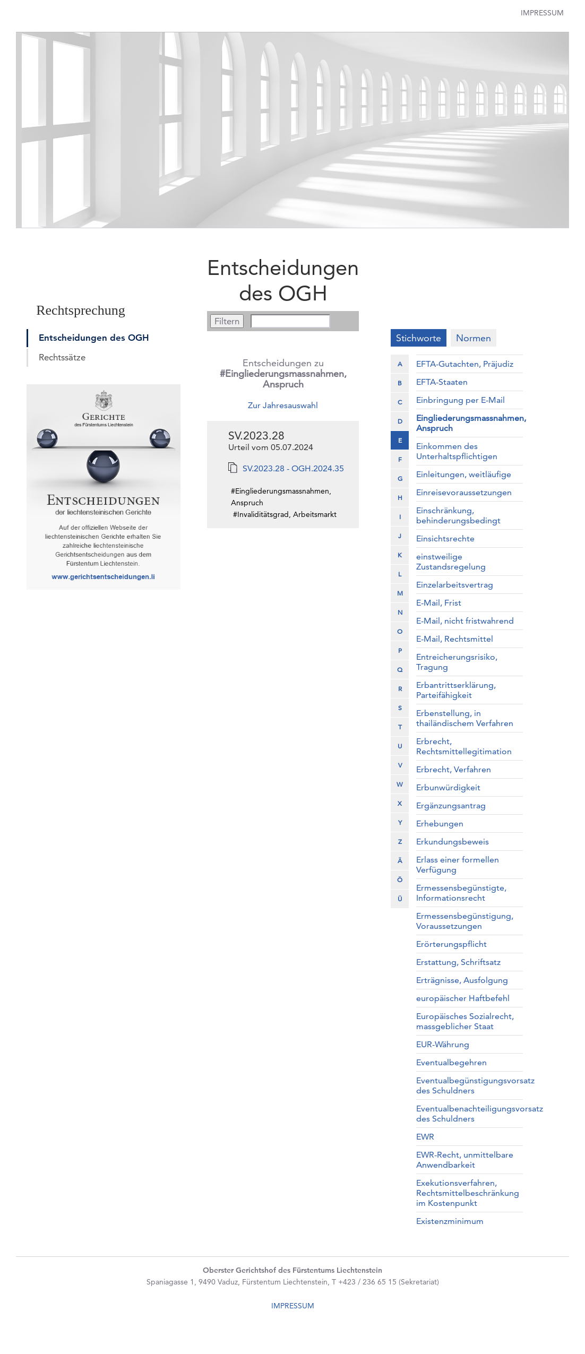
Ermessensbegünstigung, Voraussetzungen (464, 921)
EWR (425, 1137)
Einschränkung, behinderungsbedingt (458, 515)
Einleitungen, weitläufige (463, 474)
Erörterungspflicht (451, 944)
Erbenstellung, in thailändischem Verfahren (464, 718)
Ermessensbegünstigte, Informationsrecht (461, 893)
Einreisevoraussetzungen (464, 492)
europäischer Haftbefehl (463, 998)
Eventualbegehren (451, 1062)
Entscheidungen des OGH (94, 337)
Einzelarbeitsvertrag (454, 585)
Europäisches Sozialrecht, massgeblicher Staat (465, 1021)
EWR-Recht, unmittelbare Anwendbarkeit (464, 1160)
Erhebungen (439, 823)
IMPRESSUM (292, 1305)
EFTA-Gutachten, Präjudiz (464, 364)
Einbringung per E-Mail (460, 400)
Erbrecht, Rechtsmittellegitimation (464, 746)
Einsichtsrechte (445, 538)
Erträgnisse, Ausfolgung (462, 980)
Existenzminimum (450, 1221)
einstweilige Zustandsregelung (451, 561)
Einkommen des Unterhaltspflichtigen (456, 451)
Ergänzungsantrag (451, 805)
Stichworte (418, 338)
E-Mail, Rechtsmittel (454, 639)
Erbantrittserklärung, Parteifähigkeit (456, 690)
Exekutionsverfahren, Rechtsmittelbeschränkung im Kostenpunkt (467, 1193)
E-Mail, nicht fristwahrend (465, 621)
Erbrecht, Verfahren (453, 769)
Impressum (542, 13)
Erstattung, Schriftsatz (458, 962)
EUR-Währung (442, 1044)
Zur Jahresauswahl (283, 405)
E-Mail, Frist (438, 603)
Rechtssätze (62, 357)
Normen (473, 338)
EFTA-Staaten (442, 382)
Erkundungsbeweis (452, 841)
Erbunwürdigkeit (448, 787)
